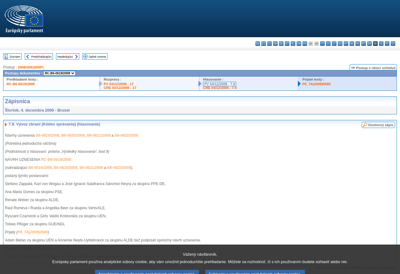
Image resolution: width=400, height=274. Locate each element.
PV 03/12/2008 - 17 (118, 84)
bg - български (257, 43)
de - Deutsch (281, 43)
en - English (299, 43)
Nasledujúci (65, 56)
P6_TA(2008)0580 (316, 84)
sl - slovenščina (381, 43)
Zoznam (15, 56)
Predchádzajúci (41, 56)
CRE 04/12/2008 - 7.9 (220, 88)
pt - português (363, 43)
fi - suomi (387, 43)
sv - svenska (393, 43)
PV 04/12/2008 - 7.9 (219, 84)
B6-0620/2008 (73, 135)
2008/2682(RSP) (30, 67)
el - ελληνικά (293, 43)
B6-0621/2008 (99, 135)
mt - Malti (346, 43)
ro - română (369, 43)
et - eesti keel (287, 43)
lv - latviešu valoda (328, 43)
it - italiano (322, 43)
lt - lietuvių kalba (334, 43)
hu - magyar (340, 43)
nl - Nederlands (352, 43)
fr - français (304, 43)
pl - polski (357, 43)
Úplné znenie (97, 56)
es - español (263, 43)
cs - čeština (269, 43)
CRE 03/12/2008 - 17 (120, 88)
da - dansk (275, 43)
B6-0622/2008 (126, 135)
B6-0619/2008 (47, 135)
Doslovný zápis (380, 125)
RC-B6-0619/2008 (21, 84)
